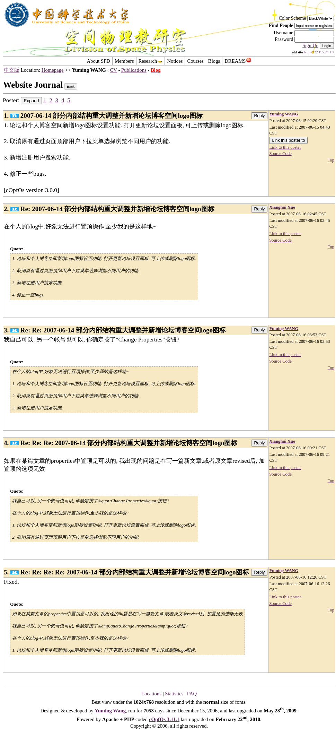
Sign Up (310, 45)
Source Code (280, 153)
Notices (175, 61)
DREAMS (237, 61)
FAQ (192, 693)
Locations (151, 693)
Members (124, 61)
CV (113, 70)
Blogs (214, 61)
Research (151, 61)
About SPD (98, 61)
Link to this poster (285, 147)
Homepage (53, 70)
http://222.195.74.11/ (319, 52)
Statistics (174, 693)
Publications (134, 70)
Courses (195, 61)
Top (331, 160)
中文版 (11, 70)
